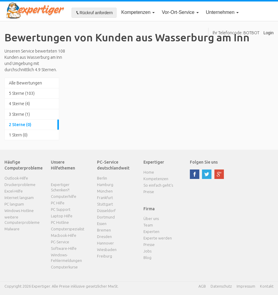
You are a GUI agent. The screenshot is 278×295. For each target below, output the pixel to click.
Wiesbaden (107, 249)
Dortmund (106, 217)
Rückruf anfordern (94, 12)
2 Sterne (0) (20, 124)
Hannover (105, 243)
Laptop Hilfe (61, 216)
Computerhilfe (63, 196)
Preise (148, 192)
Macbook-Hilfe (63, 235)
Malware (12, 229)
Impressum (246, 286)
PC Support (60, 209)
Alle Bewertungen (25, 83)
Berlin (102, 178)
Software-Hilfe (64, 248)
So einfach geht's (158, 185)
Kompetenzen (138, 12)
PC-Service (60, 242)
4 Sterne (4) (19, 103)
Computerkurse (64, 267)
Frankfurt (105, 197)
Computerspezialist (67, 229)
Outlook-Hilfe (16, 178)
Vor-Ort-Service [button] (180, 12)
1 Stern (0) (18, 135)
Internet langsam (19, 197)
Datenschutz (221, 286)
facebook (194, 174)
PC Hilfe (57, 203)
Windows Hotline (19, 210)
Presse (149, 244)
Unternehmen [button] (222, 12)
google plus (219, 174)
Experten (151, 231)
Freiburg (104, 256)
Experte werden (157, 238)
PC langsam (14, 204)
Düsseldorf (106, 210)
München (105, 191)
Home (148, 172)
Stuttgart (105, 204)
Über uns (151, 218)
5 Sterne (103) (22, 93)
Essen (101, 223)
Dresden (104, 236)
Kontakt (267, 286)
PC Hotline (60, 222)
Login (269, 32)
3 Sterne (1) (19, 114)
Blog (147, 257)
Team (148, 225)
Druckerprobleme (19, 184)
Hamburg (105, 184)
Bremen (104, 230)
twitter (206, 174)
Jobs (147, 251)
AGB (202, 286)
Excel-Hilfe (13, 191)
